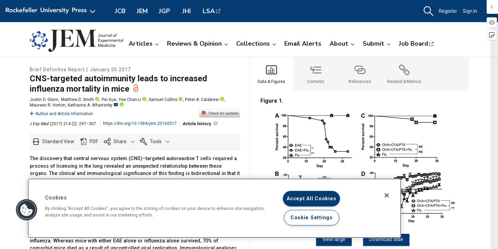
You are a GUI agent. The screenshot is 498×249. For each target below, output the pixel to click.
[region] (214, 208)
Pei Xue (109, 99)
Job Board (413, 43)
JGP (164, 11)
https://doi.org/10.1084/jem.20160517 (140, 123)
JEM (142, 11)
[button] (428, 11)
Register (448, 11)
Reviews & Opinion (197, 43)
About (342, 43)
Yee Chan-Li (130, 99)
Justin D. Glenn (44, 99)
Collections (256, 43)
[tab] (271, 74)
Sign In (473, 11)
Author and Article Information (61, 113)
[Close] (386, 195)
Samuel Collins (163, 99)
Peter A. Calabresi (202, 99)
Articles (144, 43)
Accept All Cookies (311, 199)
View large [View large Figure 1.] (336, 239)
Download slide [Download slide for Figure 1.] (384, 239)
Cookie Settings (311, 218)
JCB (120, 11)
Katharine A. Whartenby (93, 105)
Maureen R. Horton (47, 105)
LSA (209, 11)
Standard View (58, 141)
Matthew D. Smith (77, 99)
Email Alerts (302, 43)
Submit (376, 43)
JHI (186, 11)
